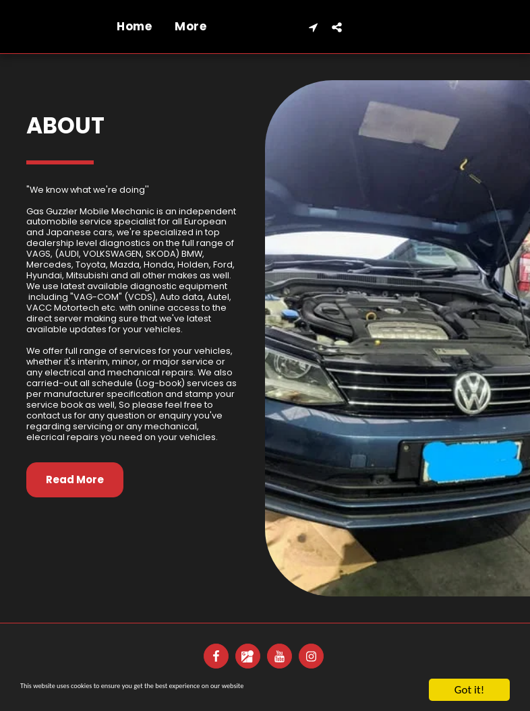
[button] (476, 27)
